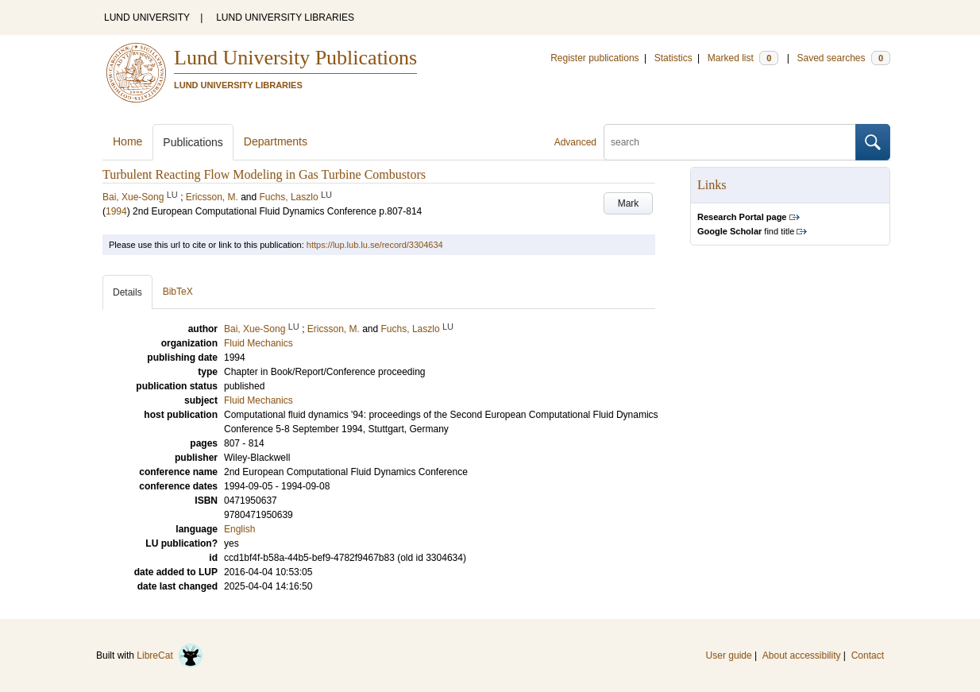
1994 (116, 211)
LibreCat (170, 655)
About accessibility (801, 655)
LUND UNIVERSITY (147, 17)
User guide (729, 655)
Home (127, 141)
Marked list (743, 58)
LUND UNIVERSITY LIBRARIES (285, 17)
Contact (867, 655)
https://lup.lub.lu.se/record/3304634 (375, 244)
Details (127, 292)
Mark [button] (628, 203)
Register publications (594, 58)
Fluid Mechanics (258, 400)
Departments (275, 141)
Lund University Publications (295, 57)
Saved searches (843, 58)
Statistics (673, 58)
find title (745, 231)
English (239, 529)
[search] (730, 142)
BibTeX (178, 291)
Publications (193, 142)
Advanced (575, 142)
